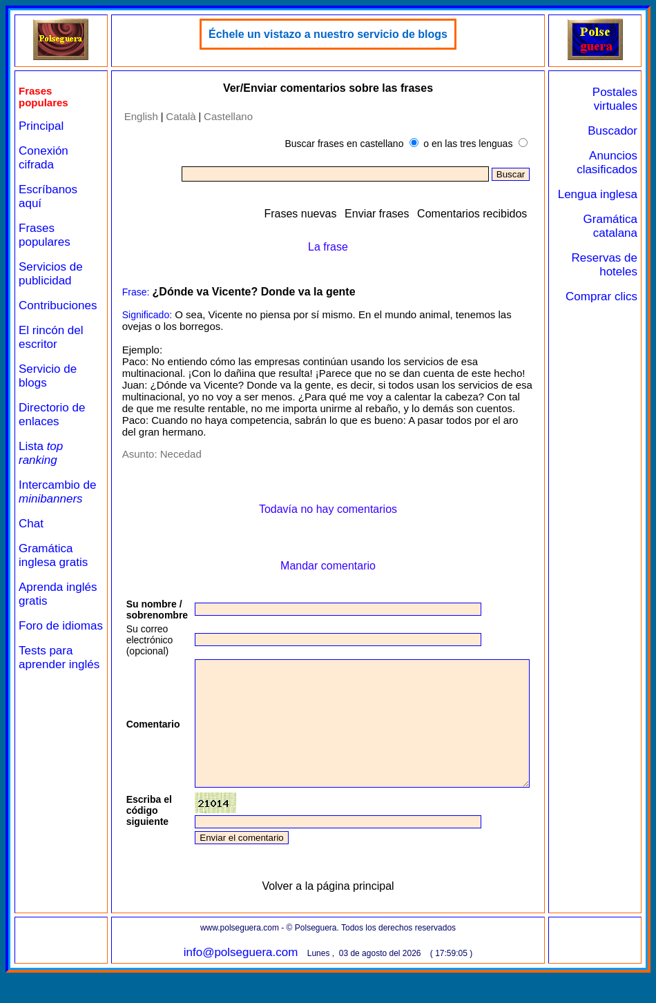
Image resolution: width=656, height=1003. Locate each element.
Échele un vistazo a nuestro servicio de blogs (339, 34)
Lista (41, 453)
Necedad (174, 454)
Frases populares (44, 235)
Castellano (222, 116)
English (134, 116)
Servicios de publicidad (51, 273)
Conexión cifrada (43, 157)
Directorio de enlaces (52, 414)
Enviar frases (406, 214)
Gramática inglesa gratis (53, 555)
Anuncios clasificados (612, 162)
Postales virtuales (620, 99)
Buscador (618, 130)
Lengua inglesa (623, 201)
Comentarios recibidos (502, 214)
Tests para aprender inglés (46, 678)
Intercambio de (57, 491)
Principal (41, 126)
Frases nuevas (329, 214)
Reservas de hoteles (615, 278)
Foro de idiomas (39, 632)
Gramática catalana (615, 239)
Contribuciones (58, 305)
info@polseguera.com (252, 977)
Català (174, 116)
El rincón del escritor (51, 337)
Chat (31, 523)
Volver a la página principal (339, 911)
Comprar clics (620, 317)
